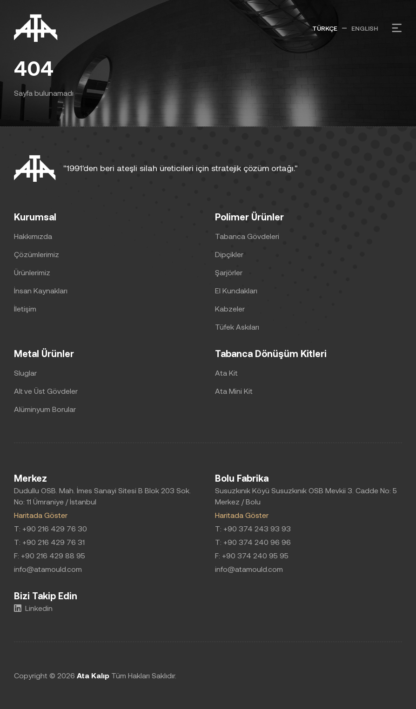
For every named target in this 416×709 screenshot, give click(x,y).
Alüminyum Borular (45, 408)
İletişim (25, 308)
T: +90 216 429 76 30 (50, 528)
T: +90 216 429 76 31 (49, 541)
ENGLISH (364, 28)
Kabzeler (230, 308)
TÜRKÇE (324, 28)
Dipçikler (229, 254)
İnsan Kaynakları (40, 290)
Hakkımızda (33, 236)
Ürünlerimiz (32, 272)
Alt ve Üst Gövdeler (46, 390)
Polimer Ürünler (249, 216)
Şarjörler (228, 272)
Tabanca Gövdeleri (247, 236)
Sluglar (25, 372)
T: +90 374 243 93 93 (253, 528)
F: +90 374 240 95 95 (252, 555)
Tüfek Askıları (237, 326)
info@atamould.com (48, 568)
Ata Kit (226, 372)
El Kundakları (236, 290)
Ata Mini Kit (234, 390)
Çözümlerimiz (36, 254)
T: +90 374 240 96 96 (253, 541)
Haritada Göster (40, 514)
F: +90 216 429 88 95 (49, 555)
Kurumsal (35, 216)
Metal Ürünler (44, 353)
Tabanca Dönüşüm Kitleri (271, 353)
